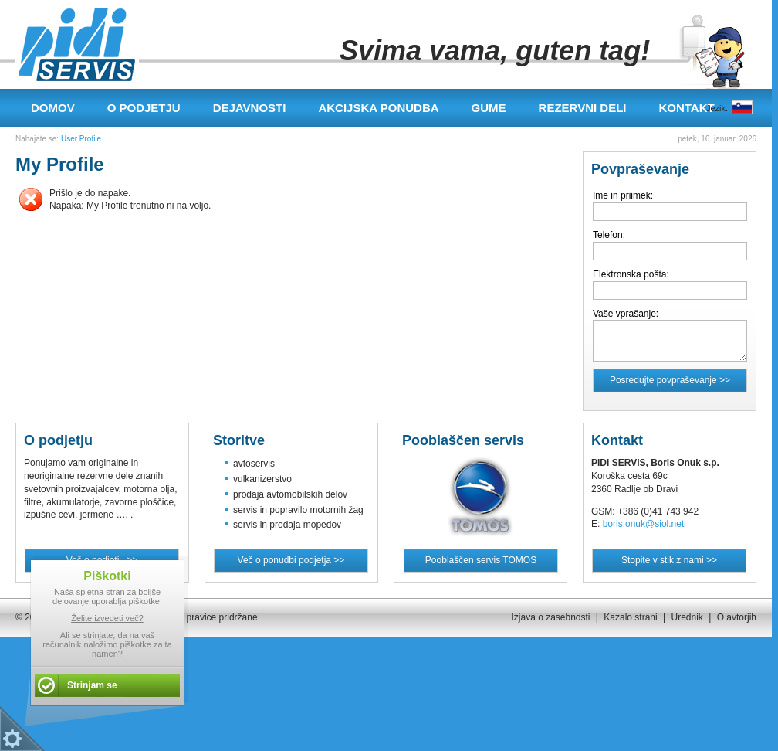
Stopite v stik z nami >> (669, 560)
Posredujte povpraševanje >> (670, 380)
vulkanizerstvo (262, 479)
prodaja (248, 494)
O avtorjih (736, 617)
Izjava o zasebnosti (550, 617)
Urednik (686, 617)
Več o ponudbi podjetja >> (291, 560)
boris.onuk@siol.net (644, 523)
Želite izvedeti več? (107, 618)
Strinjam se (92, 685)
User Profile (81, 138)
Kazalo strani (630, 617)
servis (245, 510)
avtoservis (254, 463)
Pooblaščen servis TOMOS (480, 560)
